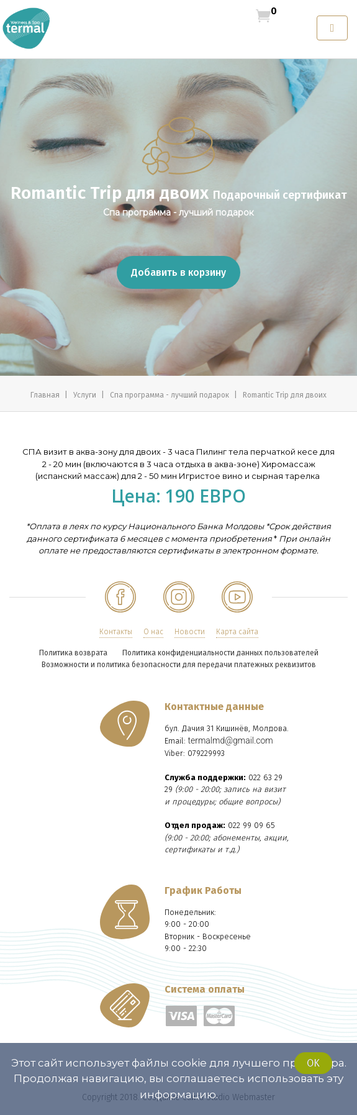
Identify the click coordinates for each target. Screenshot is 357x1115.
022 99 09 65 (251, 825)
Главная (45, 395)
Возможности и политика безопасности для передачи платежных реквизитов (179, 664)
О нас (153, 631)
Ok (313, 1063)
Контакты (115, 631)
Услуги (85, 395)
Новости (189, 631)
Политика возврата (73, 653)
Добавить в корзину (178, 272)
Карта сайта (237, 631)
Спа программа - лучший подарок (170, 395)
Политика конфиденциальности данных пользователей (220, 653)
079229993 (206, 753)
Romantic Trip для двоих (285, 395)
